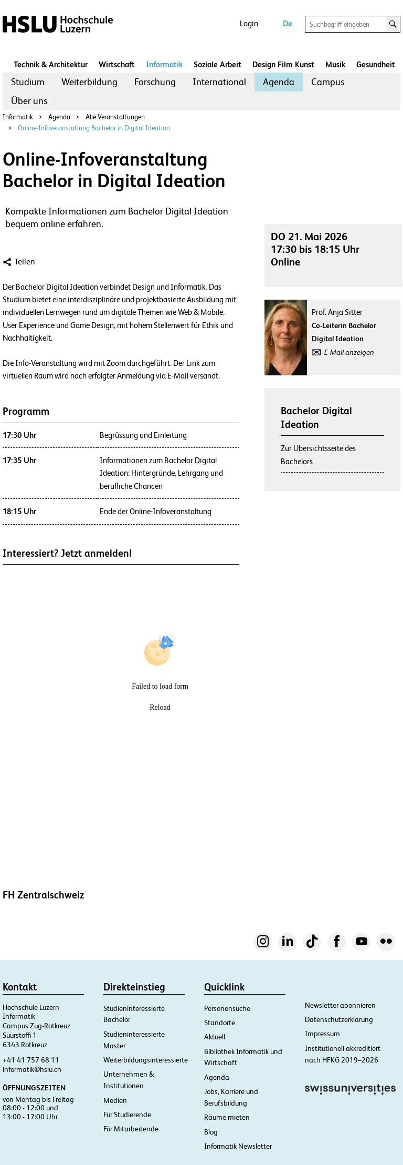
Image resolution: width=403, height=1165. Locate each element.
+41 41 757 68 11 (31, 1060)
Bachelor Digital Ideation (57, 287)
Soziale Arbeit (217, 64)
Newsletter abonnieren (340, 1005)
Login (249, 23)
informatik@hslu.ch (32, 1069)
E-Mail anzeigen (349, 352)
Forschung (155, 81)
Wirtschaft (117, 64)
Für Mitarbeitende (130, 1129)
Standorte (219, 1022)
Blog (211, 1132)
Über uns (29, 100)
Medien (115, 1100)
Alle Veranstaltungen (115, 117)
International (219, 81)
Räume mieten (227, 1117)
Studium (28, 81)
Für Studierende (127, 1114)
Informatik (164, 64)
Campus (327, 81)
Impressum (322, 1033)
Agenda (278, 81)
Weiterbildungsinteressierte (145, 1060)
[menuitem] (28, 82)
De (287, 23)
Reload (160, 707)
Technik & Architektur (51, 64)
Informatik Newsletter (238, 1146)
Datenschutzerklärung (339, 1019)
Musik (335, 64)
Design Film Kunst (283, 64)
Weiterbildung (89, 81)
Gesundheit (375, 64)
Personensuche (227, 1008)
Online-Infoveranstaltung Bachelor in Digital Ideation (94, 128)
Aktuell (214, 1037)
